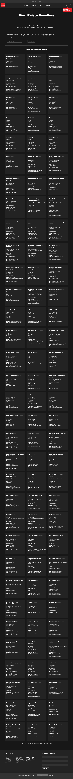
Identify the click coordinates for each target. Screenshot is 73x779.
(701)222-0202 (53, 255)
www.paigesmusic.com (34, 388)
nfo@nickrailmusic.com (12, 258)
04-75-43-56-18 (10, 363)
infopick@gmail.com (55, 486)
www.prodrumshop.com (34, 594)
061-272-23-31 (53, 590)
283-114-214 (31, 107)
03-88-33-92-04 (10, 88)
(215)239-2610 (10, 486)
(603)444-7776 (53, 278)
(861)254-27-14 (10, 165)
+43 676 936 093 (32, 611)
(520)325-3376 (32, 692)
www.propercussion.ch (55, 593)
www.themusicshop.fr (33, 407)
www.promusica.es (11, 633)
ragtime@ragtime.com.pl (12, 692)
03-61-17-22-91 (53, 64)
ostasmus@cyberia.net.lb (34, 363)
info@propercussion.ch (55, 591)
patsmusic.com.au (32, 426)
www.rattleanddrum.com (55, 693)
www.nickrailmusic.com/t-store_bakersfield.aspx (12, 237)
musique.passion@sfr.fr (55, 66)
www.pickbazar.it (54, 487)
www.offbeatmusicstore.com (35, 321)
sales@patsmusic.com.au (34, 425)
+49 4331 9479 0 (29, 760)
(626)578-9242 (53, 189)
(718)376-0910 (32, 277)
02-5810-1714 (10, 105)
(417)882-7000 (10, 405)
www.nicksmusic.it (33, 211)
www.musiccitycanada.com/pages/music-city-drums (57, 365)
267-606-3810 (53, 524)
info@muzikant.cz (54, 88)
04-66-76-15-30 (54, 424)
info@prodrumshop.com (34, 593)
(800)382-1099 (32, 385)
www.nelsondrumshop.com (34, 189)
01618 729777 (32, 255)
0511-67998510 (10, 567)
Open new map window (34, 71)
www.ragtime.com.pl (11, 693)
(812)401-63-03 (53, 126)
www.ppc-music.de (11, 571)
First (22, 743)
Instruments (26, 5)
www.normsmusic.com (34, 278)
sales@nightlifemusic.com (56, 256)
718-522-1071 (53, 612)
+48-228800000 (10, 425)
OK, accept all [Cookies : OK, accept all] (42, 775)
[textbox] (14, 41)
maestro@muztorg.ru (33, 127)
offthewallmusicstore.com (55, 321)
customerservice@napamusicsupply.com (36, 168)
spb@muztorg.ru (54, 127)
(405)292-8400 (11, 277)
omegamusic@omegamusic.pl (13, 339)
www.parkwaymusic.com (55, 407)
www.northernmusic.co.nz (12, 300)
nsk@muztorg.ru (11, 147)
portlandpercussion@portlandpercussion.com (36, 549)
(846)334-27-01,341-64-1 (34, 145)
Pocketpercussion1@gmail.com (57, 526)
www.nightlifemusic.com (55, 257)
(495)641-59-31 (32, 126)
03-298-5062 (53, 464)
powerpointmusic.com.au (55, 548)
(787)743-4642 (53, 673)
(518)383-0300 (53, 405)
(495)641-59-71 (53, 105)
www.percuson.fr (54, 426)
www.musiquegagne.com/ (12, 66)
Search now (31, 41)
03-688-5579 (10, 208)
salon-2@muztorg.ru (12, 127)
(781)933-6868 (10, 189)
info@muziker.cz (33, 108)
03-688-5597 (10, 207)
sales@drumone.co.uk (34, 256)
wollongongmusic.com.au (34, 508)
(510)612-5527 (53, 167)
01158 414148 (32, 299)
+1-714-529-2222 (18, 761)
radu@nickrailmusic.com (55, 211)
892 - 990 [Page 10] (27, 743)
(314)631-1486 (53, 299)
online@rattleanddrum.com (56, 692)
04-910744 (31, 362)
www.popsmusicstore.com (13, 548)
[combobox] (14, 41)
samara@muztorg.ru (33, 147)
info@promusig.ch (33, 651)
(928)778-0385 (10, 546)
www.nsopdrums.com (55, 170)
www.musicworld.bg (54, 655)
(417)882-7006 (10, 406)
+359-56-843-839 (11, 671)
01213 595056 (32, 523)
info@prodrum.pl (11, 590)
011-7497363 (10, 464)
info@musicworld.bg (55, 653)
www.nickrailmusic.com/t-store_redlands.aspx (34, 237)
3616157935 (31, 671)
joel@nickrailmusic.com (12, 234)
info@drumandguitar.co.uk (35, 300)
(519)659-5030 (53, 362)
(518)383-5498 (53, 406)
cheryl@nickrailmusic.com (56, 234)
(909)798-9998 (32, 233)
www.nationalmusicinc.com (13, 190)
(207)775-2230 (32, 545)
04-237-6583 (9, 299)
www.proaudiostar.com (55, 613)
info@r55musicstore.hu (34, 673)
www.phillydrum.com (11, 488)
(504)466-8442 (10, 712)
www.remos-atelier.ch (55, 736)
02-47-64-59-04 (11, 442)
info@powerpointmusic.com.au (57, 546)
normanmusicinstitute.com (12, 279)
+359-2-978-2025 (54, 652)
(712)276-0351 (32, 712)
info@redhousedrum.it (12, 736)
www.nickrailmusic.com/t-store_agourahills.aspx (55, 213)
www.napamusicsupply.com (35, 170)
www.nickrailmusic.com (12, 259)
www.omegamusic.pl (11, 340)
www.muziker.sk (10, 107)
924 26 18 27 (10, 630)
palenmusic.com (53, 388)
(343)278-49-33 (54, 145)
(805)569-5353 (10, 256)
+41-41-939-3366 (8, 761)
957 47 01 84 (53, 630)
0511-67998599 (10, 568)
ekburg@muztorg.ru (54, 147)
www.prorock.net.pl (11, 613)
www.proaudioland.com (34, 572)
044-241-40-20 (32, 649)
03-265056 (31, 361)
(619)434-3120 (53, 505)
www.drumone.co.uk (33, 258)
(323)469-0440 (32, 591)
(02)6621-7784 (10, 523)
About (41, 5)
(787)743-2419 (53, 671)
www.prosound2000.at (34, 612)
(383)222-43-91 (10, 145)
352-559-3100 (53, 319)
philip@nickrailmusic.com (34, 234)
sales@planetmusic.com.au (13, 526)
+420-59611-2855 (54, 86)
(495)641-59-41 (10, 126)
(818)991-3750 (53, 210)
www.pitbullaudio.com (55, 506)
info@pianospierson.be (12, 505)
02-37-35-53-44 (32, 64)
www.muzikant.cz (54, 89)
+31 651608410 (53, 711)
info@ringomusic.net (12, 465)
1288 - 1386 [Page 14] (46, 743)
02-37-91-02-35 (32, 66)
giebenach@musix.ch (33, 88)
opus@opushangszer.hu (34, 340)
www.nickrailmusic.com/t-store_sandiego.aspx (55, 237)
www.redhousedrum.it (12, 737)
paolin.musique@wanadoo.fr (35, 406)
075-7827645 (53, 484)
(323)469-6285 (32, 590)
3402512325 (53, 443)
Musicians (34, 5)
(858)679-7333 (53, 233)
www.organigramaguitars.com (56, 344)
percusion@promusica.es (13, 631)
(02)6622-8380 (10, 524)
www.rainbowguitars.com (34, 694)
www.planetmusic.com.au (12, 527)
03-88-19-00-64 (11, 86)
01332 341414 (53, 691)
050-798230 (32, 208)
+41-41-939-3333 (8, 760)
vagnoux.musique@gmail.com (13, 365)
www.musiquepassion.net (55, 67)
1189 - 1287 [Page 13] (41, 743)
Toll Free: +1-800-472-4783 (20, 760)
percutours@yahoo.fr (12, 444)
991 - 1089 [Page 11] (31, 743)
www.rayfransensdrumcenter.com (14, 716)
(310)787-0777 (32, 570)
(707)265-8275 (32, 166)
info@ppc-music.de (11, 569)
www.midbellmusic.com (34, 714)
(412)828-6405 (32, 486)
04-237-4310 (10, 297)
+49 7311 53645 (32, 733)
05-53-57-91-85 (32, 405)
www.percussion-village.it (55, 446)
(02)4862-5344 (53, 545)
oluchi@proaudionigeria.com (56, 569)
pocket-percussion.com (55, 527)
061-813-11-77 (32, 86)
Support (48, 5)
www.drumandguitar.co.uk (34, 302)
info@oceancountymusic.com (14, 321)
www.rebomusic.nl (54, 714)
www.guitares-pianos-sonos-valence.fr (13, 367)
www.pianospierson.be (12, 506)
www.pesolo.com (32, 465)
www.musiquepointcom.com (13, 90)
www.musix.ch (32, 89)
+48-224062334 (11, 424)
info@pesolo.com (33, 464)
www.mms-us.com (54, 190)
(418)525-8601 (10, 64)
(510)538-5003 (53, 169)
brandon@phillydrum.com (13, 487)
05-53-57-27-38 (32, 403)
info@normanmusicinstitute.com (14, 278)
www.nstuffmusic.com (33, 487)
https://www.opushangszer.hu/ (35, 341)
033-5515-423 (10, 384)
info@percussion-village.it (56, 444)
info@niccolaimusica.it (34, 210)
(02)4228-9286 (32, 505)
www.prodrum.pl (11, 591)
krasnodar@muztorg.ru (12, 166)
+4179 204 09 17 (54, 733)
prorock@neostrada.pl (12, 612)
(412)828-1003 (32, 484)
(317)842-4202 (31, 387)
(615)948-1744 (32, 188)
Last (51, 743)
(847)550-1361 (32, 319)
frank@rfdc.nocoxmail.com (13, 715)
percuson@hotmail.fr (55, 425)
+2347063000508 (54, 568)
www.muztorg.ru (54, 108)
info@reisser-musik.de (34, 734)
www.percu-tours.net (11, 446)
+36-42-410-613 (32, 339)
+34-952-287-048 (54, 340)
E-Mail (6, 762)
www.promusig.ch (33, 652)
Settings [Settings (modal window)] (51, 775)
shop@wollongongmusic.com (35, 506)
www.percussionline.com (12, 466)
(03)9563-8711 (32, 424)
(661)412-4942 (10, 233)
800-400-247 (32, 105)
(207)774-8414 (31, 546)
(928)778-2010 (10, 545)
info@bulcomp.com (11, 673)
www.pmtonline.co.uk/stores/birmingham (36, 527)
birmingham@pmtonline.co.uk (35, 524)
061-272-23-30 (53, 589)
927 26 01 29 (32, 630)
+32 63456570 (10, 504)
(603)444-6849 (53, 280)
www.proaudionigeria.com (55, 571)
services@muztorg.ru (55, 107)
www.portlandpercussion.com (35, 550)
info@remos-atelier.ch (55, 734)
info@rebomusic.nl (54, 712)
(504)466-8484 (10, 714)
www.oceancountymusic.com (13, 322)
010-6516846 (10, 734)
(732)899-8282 (10, 319)
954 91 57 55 (10, 651)
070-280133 (32, 462)
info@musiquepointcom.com (13, 89)
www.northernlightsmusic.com (56, 281)
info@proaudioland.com (34, 571)
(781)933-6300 (10, 188)
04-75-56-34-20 (11, 362)
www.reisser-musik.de (33, 736)
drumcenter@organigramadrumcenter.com (58, 342)
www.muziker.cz (32, 109)
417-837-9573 (53, 387)
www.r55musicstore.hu (34, 674)
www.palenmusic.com (12, 407)
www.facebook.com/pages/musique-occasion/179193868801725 (35, 69)
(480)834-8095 (32, 693)
